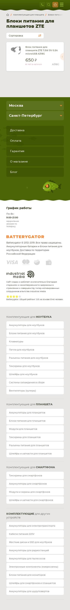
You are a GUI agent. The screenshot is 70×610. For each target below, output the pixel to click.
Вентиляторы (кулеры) (22, 391)
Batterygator (32, 236)
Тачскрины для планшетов (25, 437)
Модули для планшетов (23, 429)
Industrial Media (20, 274)
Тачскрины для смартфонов (25, 475)
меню (61, 4)
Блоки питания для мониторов (27, 575)
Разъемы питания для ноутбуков (28, 358)
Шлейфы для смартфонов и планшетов (32, 583)
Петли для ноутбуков (21, 350)
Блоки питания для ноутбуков (26, 333)
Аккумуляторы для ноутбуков (26, 325)
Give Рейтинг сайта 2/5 (10, 296)
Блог (14, 172)
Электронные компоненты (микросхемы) (33, 567)
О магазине (19, 161)
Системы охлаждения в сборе (27, 382)
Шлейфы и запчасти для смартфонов (31, 500)
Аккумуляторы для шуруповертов (29, 591)
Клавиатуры (16, 341)
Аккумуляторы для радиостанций (29, 550)
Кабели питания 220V (22, 534)
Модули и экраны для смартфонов (29, 492)
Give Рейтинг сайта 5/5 (19, 296)
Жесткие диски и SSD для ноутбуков (30, 542)
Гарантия (17, 151)
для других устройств (28, 516)
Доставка (17, 130)
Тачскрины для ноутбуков (24, 366)
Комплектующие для (29, 317)
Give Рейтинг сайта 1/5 (7, 296)
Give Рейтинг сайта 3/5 (13, 296)
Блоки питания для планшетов (27, 421)
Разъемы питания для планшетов (29, 445)
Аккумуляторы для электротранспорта (32, 526)
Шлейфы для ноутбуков (23, 374)
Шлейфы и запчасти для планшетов (30, 454)
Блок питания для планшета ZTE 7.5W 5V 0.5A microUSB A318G (41, 50)
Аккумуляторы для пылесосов (27, 559)
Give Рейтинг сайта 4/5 (16, 296)
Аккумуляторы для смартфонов (28, 484)
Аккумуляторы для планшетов (27, 413)
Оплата (15, 140)
